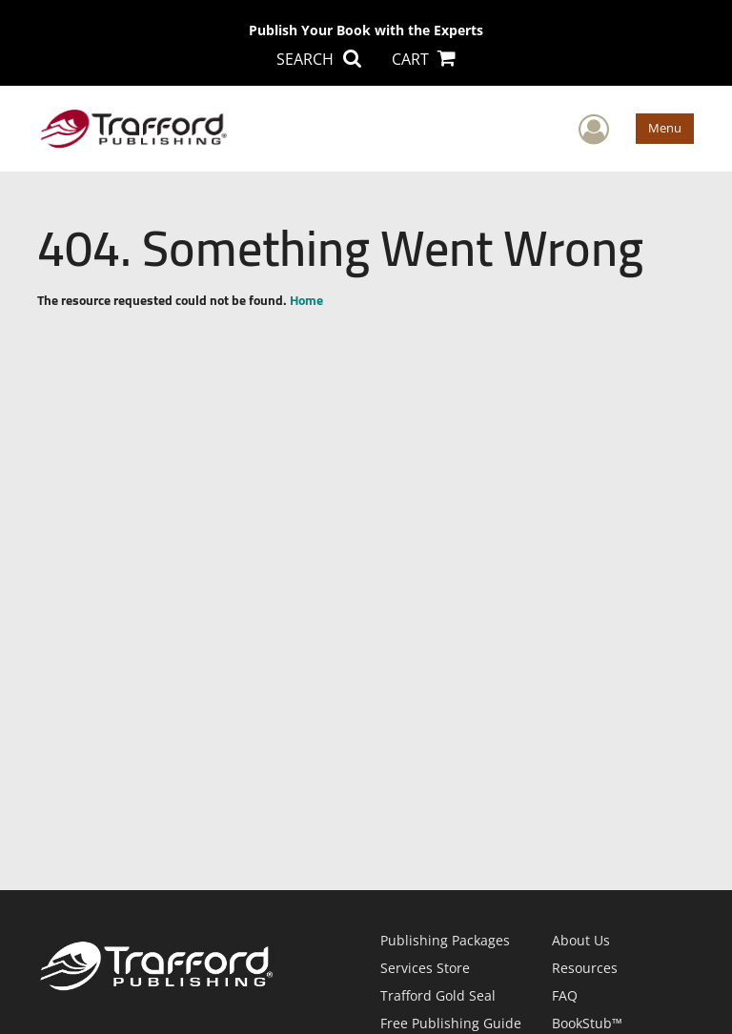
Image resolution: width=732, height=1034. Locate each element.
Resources (585, 968)
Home (306, 300)
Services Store (425, 968)
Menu (664, 127)
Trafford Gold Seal (438, 995)
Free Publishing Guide (450, 1023)
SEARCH (318, 59)
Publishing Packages (445, 940)
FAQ (565, 995)
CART (424, 59)
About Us (581, 940)
